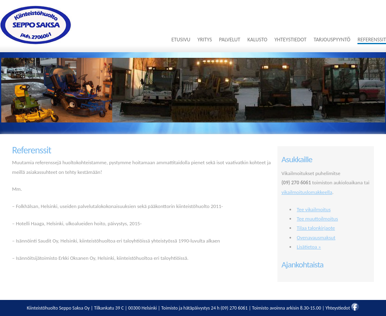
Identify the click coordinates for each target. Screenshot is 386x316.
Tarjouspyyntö (332, 39)
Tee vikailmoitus (314, 209)
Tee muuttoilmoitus (317, 219)
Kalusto (257, 39)
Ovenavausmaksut (316, 237)
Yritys (204, 39)
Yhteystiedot (290, 39)
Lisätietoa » (309, 247)
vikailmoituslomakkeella (306, 192)
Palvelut (229, 39)
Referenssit (371, 39)
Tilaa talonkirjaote (316, 228)
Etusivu (180, 39)
